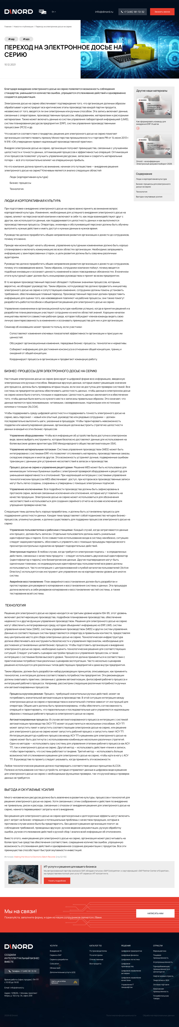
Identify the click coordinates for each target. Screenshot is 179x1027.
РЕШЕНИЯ (126, 945)
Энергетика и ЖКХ (161, 980)
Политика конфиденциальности (121, 1015)
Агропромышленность (163, 962)
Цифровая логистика (130, 959)
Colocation (54, 963)
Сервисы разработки (59, 959)
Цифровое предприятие (131, 951)
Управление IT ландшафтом (127, 986)
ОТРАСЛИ (158, 945)
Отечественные (96, 959)
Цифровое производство (127, 965)
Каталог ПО (96, 945)
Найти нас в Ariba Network (64, 982)
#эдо (26, 39)
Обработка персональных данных (159, 1015)
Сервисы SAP (55, 955)
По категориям (96, 955)
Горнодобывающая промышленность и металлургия (161, 969)
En (54, 12)
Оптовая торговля (161, 984)
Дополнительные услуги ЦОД (62, 972)
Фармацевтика (159, 951)
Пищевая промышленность (160, 956)
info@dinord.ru (104, 11)
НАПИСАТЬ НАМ (155, 913)
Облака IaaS (55, 968)
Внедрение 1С (56, 951)
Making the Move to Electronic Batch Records (34, 856)
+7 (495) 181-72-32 (134, 11)
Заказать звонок (162, 11)
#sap (11, 39)
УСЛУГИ (53, 945)
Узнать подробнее (57, 880)
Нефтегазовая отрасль (163, 976)
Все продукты (95, 963)
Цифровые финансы (129, 955)
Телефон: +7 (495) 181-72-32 (22, 971)
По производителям (98, 951)
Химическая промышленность (160, 990)
